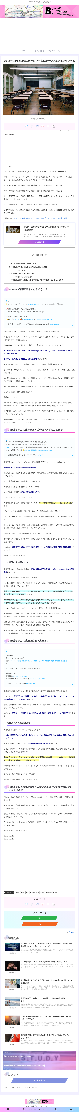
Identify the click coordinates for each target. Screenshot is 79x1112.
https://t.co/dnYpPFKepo (20, 676)
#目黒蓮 (52, 661)
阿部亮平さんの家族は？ (24, 277)
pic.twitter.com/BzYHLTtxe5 (44, 319)
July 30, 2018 (40, 455)
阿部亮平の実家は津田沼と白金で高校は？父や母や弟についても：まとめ (37, 280)
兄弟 (17, 892)
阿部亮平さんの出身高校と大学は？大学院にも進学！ (30, 267)
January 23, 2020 (30, 683)
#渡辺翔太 (35, 661)
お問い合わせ (35, 1106)
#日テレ (17, 319)
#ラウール (30, 661)
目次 (37, 255)
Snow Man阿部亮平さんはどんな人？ (24, 263)
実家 (23, 892)
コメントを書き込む (39, 1080)
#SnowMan (31, 304)
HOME (27, 1106)
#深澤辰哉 (24, 661)
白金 (42, 892)
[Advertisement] (39, 34)
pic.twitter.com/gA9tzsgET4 (37, 678)
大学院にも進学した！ (23, 270)
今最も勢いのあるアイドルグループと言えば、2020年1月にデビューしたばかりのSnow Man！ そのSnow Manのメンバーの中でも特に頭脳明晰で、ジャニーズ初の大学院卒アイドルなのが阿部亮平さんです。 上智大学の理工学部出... (45, 237)
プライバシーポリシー (47, 1106)
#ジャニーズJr (9, 447)
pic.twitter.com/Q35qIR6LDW (44, 450)
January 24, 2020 (54, 324)
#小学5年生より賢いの (28, 319)
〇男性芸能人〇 (9, 892)
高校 (55, 892)
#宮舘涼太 (57, 661)
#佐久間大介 (63, 661)
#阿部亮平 (37, 304)
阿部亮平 (49, 892)
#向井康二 (41, 661)
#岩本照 (19, 661)
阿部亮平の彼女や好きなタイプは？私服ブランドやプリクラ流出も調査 (40, 218)
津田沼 (32, 892)
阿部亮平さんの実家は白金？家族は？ (24, 273)
